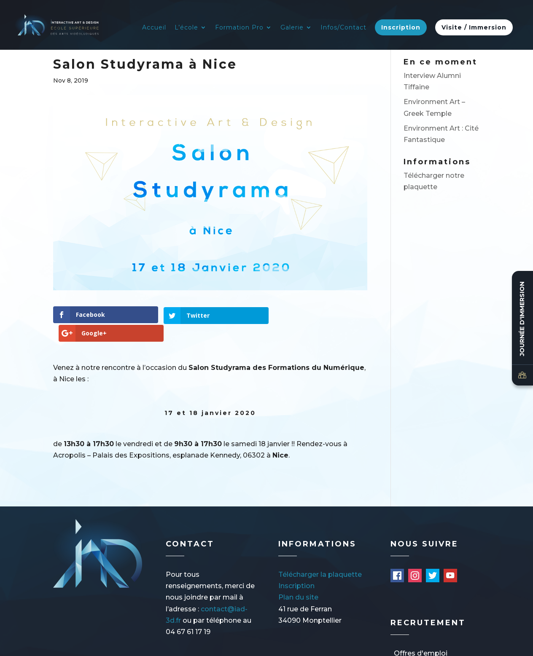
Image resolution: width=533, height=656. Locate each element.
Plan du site (298, 579)
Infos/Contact (343, 27)
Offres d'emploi (420, 635)
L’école (186, 27)
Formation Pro (239, 27)
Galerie (292, 27)
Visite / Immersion (473, 27)
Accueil (154, 27)
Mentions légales (102, 646)
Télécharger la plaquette (320, 556)
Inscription (400, 27)
